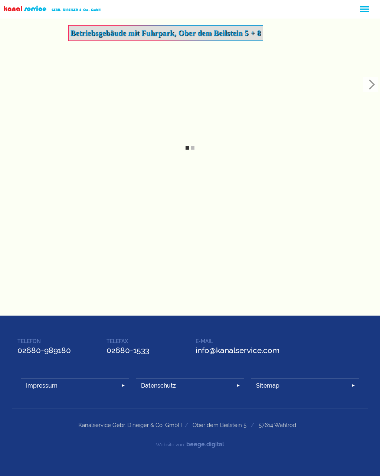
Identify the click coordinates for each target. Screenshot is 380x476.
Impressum (42, 385)
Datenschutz (158, 385)
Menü (364, 6)
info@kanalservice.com (237, 350)
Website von (190, 444)
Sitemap (267, 385)
